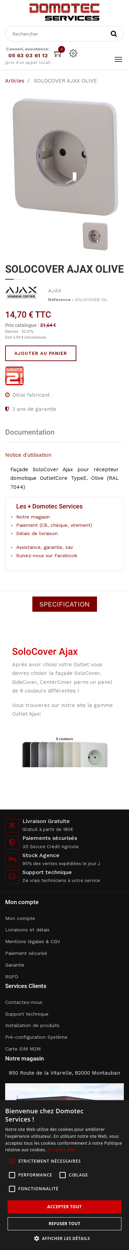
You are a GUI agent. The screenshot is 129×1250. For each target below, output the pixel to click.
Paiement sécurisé (26, 953)
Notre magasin (33, 517)
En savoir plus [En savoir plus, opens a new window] (61, 1150)
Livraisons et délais (27, 929)
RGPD (11, 976)
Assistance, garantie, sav (44, 547)
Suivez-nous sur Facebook (46, 555)
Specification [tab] (65, 604)
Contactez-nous (23, 1002)
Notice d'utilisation (28, 455)
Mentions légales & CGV (32, 941)
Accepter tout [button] (64, 1207)
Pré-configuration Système (36, 1037)
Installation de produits (32, 1025)
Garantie (14, 965)
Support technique (27, 1014)
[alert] (64, 1175)
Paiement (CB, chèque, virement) (54, 525)
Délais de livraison (37, 533)
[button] (64, 1238)
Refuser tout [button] (64, 1224)
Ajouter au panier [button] (40, 353)
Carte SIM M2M (23, 1049)
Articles (14, 81)
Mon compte (20, 918)
